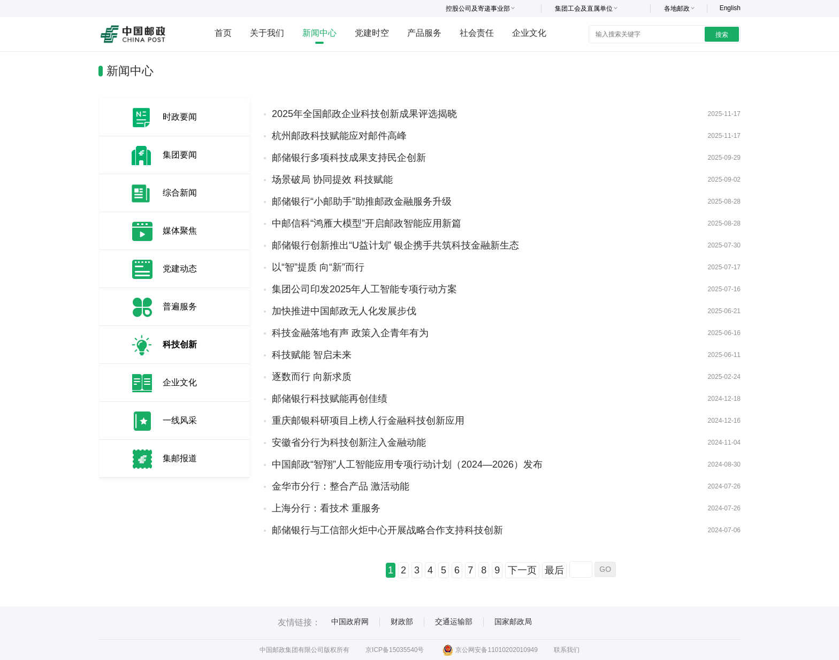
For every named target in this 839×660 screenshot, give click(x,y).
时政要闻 (180, 116)
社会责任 (477, 32)
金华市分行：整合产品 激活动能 (340, 486)
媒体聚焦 (180, 230)
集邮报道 (180, 458)
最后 (554, 570)
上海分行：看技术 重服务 (326, 508)
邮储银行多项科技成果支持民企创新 (349, 157)
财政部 (402, 621)
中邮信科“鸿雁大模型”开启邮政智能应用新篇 (366, 223)
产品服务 (424, 32)
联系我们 (566, 650)
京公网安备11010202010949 (490, 650)
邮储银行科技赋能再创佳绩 (329, 398)
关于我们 (267, 32)
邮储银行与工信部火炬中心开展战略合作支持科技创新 (387, 530)
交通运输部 (453, 621)
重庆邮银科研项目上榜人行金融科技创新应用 (368, 420)
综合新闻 (180, 192)
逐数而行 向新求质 (312, 376)
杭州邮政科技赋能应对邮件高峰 (339, 135)
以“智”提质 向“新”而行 (318, 267)
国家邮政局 (513, 621)
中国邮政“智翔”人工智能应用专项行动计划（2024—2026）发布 (407, 464)
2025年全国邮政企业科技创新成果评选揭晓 (364, 113)
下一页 (522, 570)
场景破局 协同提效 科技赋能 (332, 179)
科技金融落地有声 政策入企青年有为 (350, 333)
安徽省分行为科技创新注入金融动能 (349, 442)
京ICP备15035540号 (394, 650)
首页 (223, 32)
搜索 (721, 34)
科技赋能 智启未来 (312, 355)
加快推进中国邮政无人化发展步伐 (344, 311)
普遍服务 (180, 306)
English (730, 8)
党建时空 (372, 32)
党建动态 (180, 268)
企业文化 (529, 32)
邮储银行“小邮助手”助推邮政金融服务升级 (362, 201)
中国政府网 (350, 621)
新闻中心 (319, 32)
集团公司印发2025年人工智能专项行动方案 (364, 289)
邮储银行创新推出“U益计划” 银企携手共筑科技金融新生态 (395, 245)
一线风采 (180, 420)
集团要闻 (180, 154)
